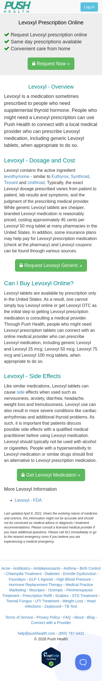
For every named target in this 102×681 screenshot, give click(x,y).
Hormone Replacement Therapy (35, 585)
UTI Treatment (47, 601)
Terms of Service (19, 617)
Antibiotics (21, 568)
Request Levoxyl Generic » (51, 265)
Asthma (70, 568)
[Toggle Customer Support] (83, 662)
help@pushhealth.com (36, 633)
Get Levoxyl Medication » (50, 475)
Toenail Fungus (19, 601)
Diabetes (52, 574)
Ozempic (55, 590)
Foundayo (17, 579)
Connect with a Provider (51, 623)
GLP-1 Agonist (41, 579)
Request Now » (51, 63)
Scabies (62, 596)
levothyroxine (16, 176)
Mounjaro (37, 590)
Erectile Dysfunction (79, 574)
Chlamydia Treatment (24, 574)
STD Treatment (84, 596)
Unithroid (36, 182)
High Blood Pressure (73, 579)
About (79, 617)
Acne (6, 568)
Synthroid (80, 176)
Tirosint (11, 182)
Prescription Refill (37, 596)
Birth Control (90, 568)
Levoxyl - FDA (28, 500)
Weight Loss (73, 601)
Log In (89, 7)
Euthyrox (60, 176)
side (20, 392)
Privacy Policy (48, 617)
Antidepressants (47, 568)
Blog (90, 617)
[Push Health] (17, 7)
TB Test (70, 606)
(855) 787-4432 (71, 633)
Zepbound (52, 606)
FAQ (67, 617)
